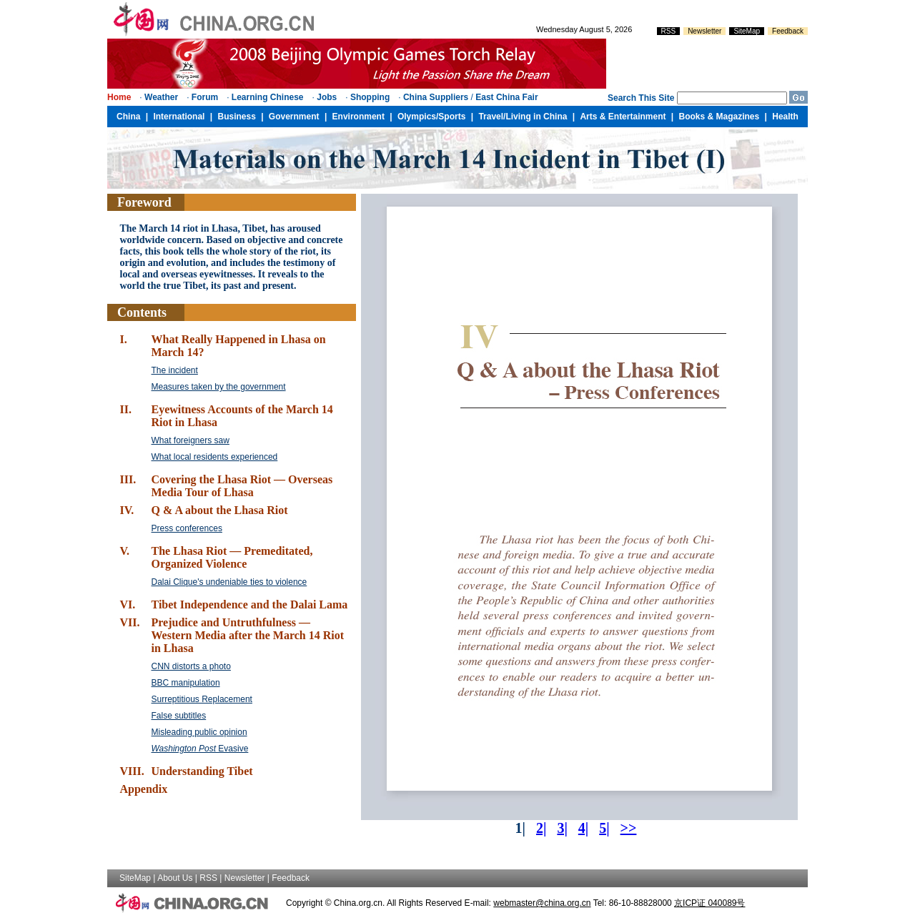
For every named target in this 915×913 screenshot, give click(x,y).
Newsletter (704, 31)
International (178, 117)
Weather (161, 97)
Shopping (370, 97)
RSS (668, 31)
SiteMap (746, 31)
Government (294, 117)
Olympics (416, 117)
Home (119, 97)
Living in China (536, 117)
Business (236, 117)
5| (604, 828)
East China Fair (506, 97)
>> (628, 828)
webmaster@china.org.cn (541, 903)
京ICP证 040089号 (709, 903)
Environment (358, 117)
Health (785, 117)
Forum (205, 97)
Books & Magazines (719, 117)
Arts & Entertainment (623, 117)
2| (541, 828)
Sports (451, 117)
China (128, 117)
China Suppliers (435, 97)
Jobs (327, 97)
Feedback (787, 31)
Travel (490, 117)
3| (562, 828)
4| (583, 828)
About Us (174, 878)
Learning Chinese (268, 97)
